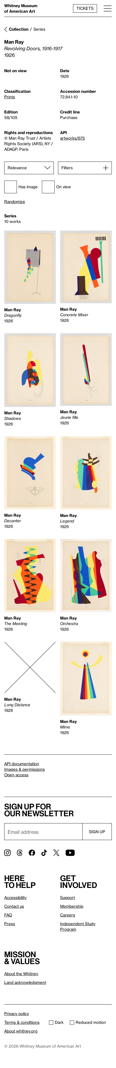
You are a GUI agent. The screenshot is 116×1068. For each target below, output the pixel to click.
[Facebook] (32, 852)
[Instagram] (7, 852)
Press (9, 923)
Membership (71, 906)
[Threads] (20, 852)
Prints (9, 96)
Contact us (14, 906)
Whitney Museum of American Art (20, 8)
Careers (67, 915)
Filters (67, 167)
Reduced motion (88, 1022)
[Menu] (107, 8)
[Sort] (29, 168)
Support (67, 897)
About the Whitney (21, 973)
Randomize (14, 202)
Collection (18, 29)
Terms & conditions (22, 1022)
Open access (16, 774)
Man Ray (14, 41)
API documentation (21, 763)
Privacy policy (16, 1013)
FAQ (8, 915)
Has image (21, 187)
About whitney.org (20, 1031)
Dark (56, 1022)
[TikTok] (44, 852)
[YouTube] (70, 852)
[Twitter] (56, 852)
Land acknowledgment (25, 982)
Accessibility (15, 897)
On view (56, 187)
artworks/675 (72, 138)
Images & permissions (24, 769)
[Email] (43, 831)
